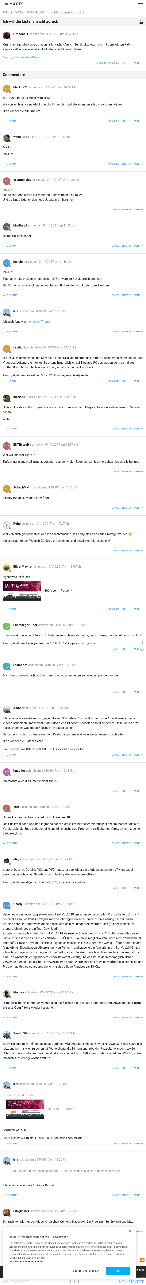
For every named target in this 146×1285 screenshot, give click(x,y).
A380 (17, 708)
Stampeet (20, 665)
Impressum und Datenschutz (26, 1261)
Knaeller (19, 770)
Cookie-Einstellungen (86, 1270)
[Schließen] (130, 1231)
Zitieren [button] (126, 121)
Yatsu (17, 807)
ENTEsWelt (21, 444)
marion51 (20, 397)
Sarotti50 (20, 1033)
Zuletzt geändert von (21, 57)
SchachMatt (22, 487)
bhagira (19, 992)
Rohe (17, 523)
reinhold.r (20, 347)
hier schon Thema (38, 321)
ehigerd (19, 859)
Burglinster (21, 1211)
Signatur (11, 121)
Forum (7, 12)
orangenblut (22, 180)
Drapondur (21, 34)
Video (19, 12)
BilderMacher (23, 566)
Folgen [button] (101, 63)
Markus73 (20, 87)
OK (118, 1271)
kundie (18, 261)
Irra (16, 311)
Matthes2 (20, 225)
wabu (17, 137)
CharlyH (19, 904)
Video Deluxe (35, 12)
